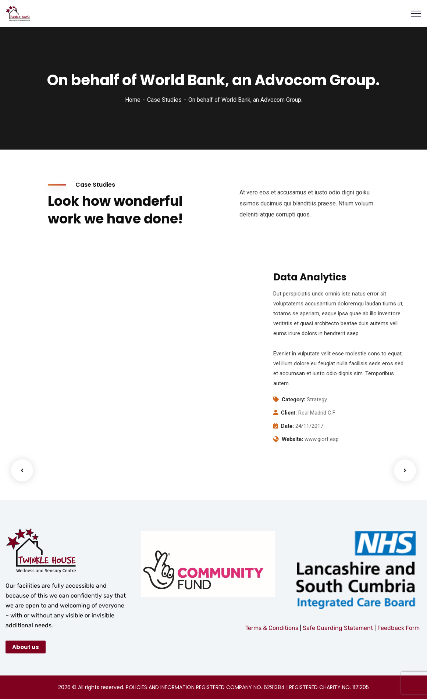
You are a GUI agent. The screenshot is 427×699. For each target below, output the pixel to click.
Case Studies (164, 99)
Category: (293, 399)
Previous (22, 470)
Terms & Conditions (271, 627)
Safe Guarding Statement (338, 627)
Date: (287, 426)
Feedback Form (398, 627)
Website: (292, 439)
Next (405, 470)
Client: (289, 412)
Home (132, 99)
